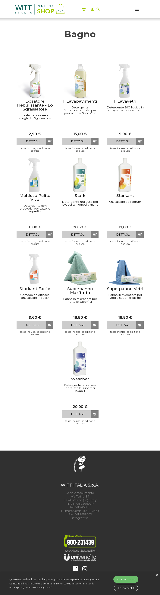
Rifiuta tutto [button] (126, 588)
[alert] (80, 583)
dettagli (33, 141)
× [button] (156, 575)
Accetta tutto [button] (126, 579)
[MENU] (137, 9)
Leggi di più (45, 587)
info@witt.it (80, 518)
